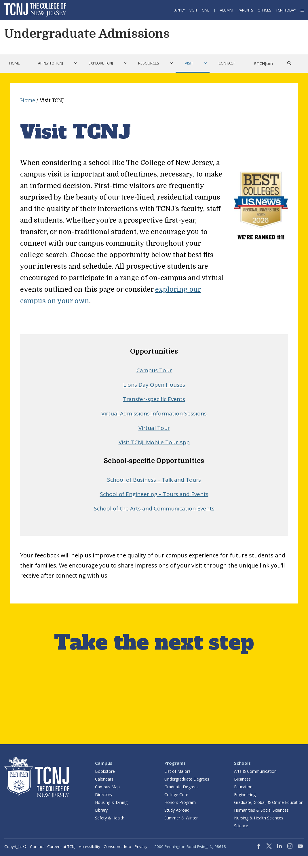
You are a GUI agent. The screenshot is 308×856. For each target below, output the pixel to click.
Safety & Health (109, 818)
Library (101, 810)
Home (27, 100)
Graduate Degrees (181, 786)
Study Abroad (176, 810)
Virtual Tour (154, 428)
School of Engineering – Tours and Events (154, 494)
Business (242, 779)
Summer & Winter (181, 818)
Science (241, 825)
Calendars (104, 779)
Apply (179, 10)
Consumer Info (117, 846)
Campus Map (107, 786)
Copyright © (15, 846)
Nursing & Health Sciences (258, 818)
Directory (103, 794)
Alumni (226, 10)
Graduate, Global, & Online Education (268, 802)
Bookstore (105, 771)
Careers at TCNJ (61, 846)
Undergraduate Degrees (186, 779)
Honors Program (180, 802)
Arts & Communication (255, 771)
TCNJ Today (286, 10)
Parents (245, 10)
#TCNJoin (263, 63)
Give (205, 10)
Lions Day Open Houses (154, 384)
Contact (37, 846)
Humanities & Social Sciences (261, 810)
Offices (264, 10)
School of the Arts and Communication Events (154, 508)
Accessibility (89, 846)
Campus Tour (154, 370)
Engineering (245, 794)
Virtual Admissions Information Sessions (154, 413)
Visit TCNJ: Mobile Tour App (154, 442)
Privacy (141, 846)
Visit (193, 10)
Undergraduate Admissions (87, 34)
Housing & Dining (111, 802)
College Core (176, 794)
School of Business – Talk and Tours (154, 479)
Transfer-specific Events (154, 399)
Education (243, 786)
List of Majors (177, 771)
